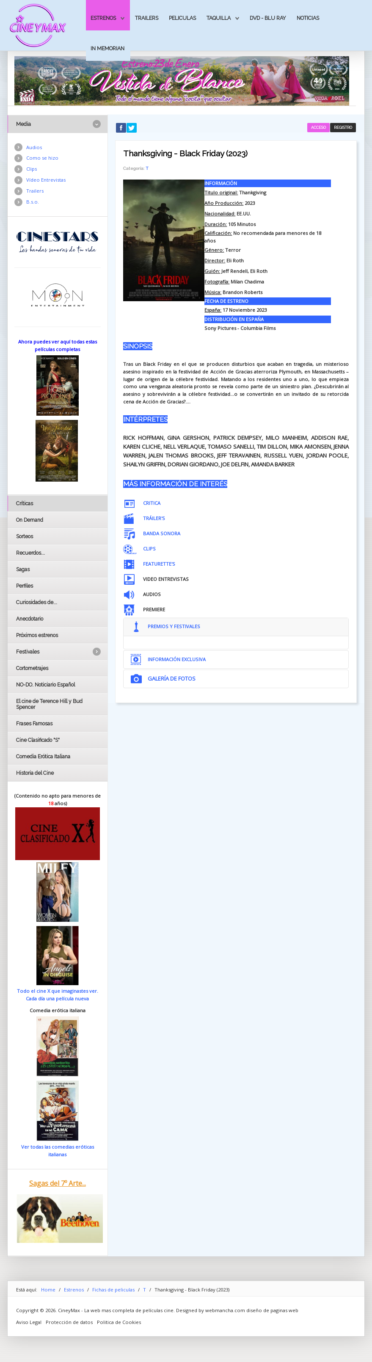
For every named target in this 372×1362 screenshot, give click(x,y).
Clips (31, 169)
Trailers (146, 18)
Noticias (308, 18)
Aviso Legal (28, 1322)
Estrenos (103, 18)
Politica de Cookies (119, 1322)
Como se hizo (42, 158)
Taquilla (219, 18)
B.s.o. (32, 202)
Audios (34, 147)
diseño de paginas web (272, 1310)
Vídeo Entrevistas (46, 180)
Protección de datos (69, 1322)
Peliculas (182, 18)
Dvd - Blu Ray (268, 18)
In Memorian (107, 48)
